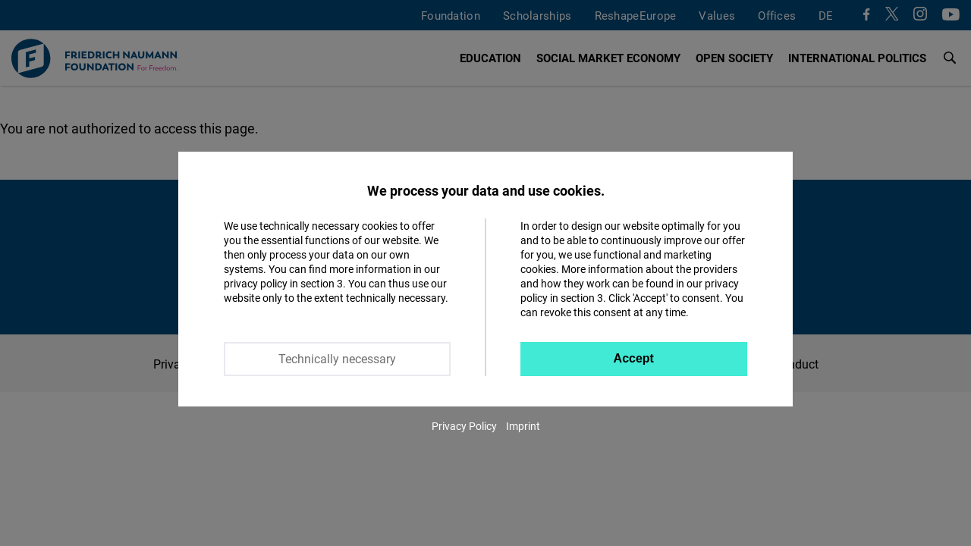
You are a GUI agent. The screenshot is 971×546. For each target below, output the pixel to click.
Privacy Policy (464, 426)
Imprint (523, 426)
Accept (634, 358)
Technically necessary (337, 358)
